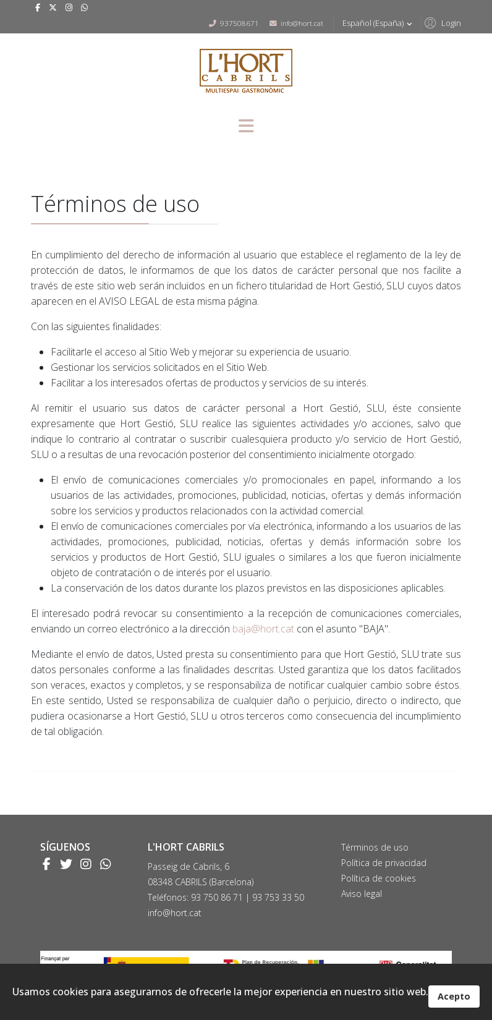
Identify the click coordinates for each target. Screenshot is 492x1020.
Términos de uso (375, 847)
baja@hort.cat (263, 628)
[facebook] (37, 7)
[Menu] (246, 127)
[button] (441, 22)
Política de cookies (378, 878)
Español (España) (378, 23)
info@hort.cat (302, 23)
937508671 (239, 23)
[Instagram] (69, 7)
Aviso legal (361, 893)
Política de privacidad (383, 863)
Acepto (454, 996)
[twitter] (53, 7)
